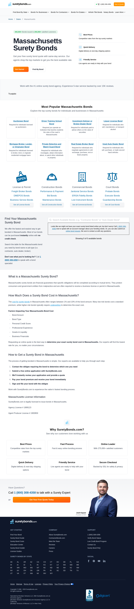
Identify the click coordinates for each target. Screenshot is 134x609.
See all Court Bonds (112, 205)
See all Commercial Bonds (82, 205)
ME (77, 565)
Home (10, 19)
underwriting (55, 305)
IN (37, 565)
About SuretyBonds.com (58, 535)
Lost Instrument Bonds (82, 200)
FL (71, 562)
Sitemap (19, 584)
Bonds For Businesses (40, 12)
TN (71, 570)
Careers (52, 548)
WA (31, 573)
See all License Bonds (21, 205)
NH (64, 568)
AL (18, 562)
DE (64, 562)
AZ (31, 562)
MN (18, 568)
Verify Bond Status (94, 538)
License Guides (16, 551)
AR (25, 562)
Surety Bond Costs (17, 541)
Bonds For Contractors (60, 12)
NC (44, 568)
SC (58, 570)
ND (51, 568)
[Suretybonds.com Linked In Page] (104, 561)
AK (11, 562)
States (18, 19)
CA (38, 562)
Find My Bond (37, 69)
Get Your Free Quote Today (41, 500)
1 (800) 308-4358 (25, 492)
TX (77, 570)
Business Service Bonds (21, 200)
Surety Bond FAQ (93, 548)
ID (24, 565)
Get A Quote (119, 4)
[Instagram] (94, 561)
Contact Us (91, 545)
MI (11, 568)
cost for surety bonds (21, 302)
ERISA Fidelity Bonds (82, 195)
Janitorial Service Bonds (82, 191)
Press (51, 551)
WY (51, 573)
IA (17, 565)
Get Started (21, 69)
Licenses (38, 584)
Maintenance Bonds (51, 200)
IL (31, 565)
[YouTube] (99, 561)
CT (51, 562)
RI (51, 570)
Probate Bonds (112, 191)
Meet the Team (54, 541)
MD (71, 565)
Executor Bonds (112, 195)
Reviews (52, 545)
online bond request (73, 231)
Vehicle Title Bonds (95, 12)
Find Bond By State (21, 12)
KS (44, 565)
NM (77, 568)
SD (64, 570)
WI (38, 573)
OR (38, 570)
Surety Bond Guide (17, 538)
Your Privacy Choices (62, 584)
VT (25, 573)
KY (51, 565)
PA (44, 570)
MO (25, 568)
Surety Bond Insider (17, 548)
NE (58, 568)
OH (25, 570)
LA (58, 565)
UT (11, 573)
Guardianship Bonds (112, 200)
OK (31, 570)
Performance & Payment (51, 191)
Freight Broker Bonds (22, 191)
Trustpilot (12, 94)
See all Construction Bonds (52, 205)
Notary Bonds (109, 12)
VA (18, 573)
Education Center (16, 545)
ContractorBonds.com (57, 538)
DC (58, 562)
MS (31, 568)
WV (44, 573)
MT (38, 568)
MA (64, 565)
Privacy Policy (48, 584)
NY (18, 570)
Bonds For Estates (79, 12)
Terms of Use (28, 584)
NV (11, 570)
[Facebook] (88, 561)
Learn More (120, 12)
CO (44, 562)
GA (77, 562)
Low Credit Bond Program (96, 541)
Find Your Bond (16, 535)
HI (11, 565)
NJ (71, 568)
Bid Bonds (52, 195)
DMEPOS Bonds (22, 195)
